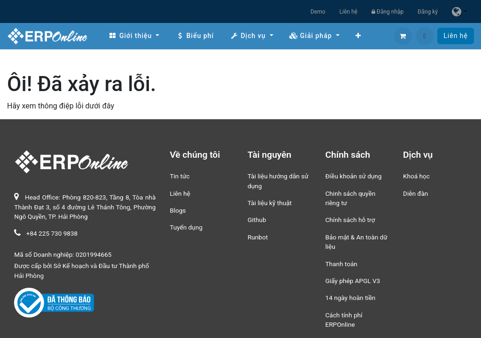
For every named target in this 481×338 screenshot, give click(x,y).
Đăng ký (428, 11)
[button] (425, 36)
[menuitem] (134, 35)
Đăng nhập (387, 11)
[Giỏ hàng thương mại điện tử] (403, 36)
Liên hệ (348, 11)
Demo (318, 11)
